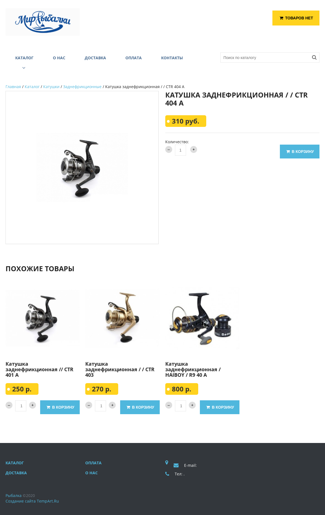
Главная (13, 86)
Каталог (32, 86)
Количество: (177, 141)
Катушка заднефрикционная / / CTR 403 (119, 369)
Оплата (93, 462)
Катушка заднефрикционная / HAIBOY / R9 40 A (193, 369)
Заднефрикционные (82, 86)
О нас (91, 472)
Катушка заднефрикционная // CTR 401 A (39, 369)
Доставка (16, 472)
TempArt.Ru (48, 501)
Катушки (51, 86)
